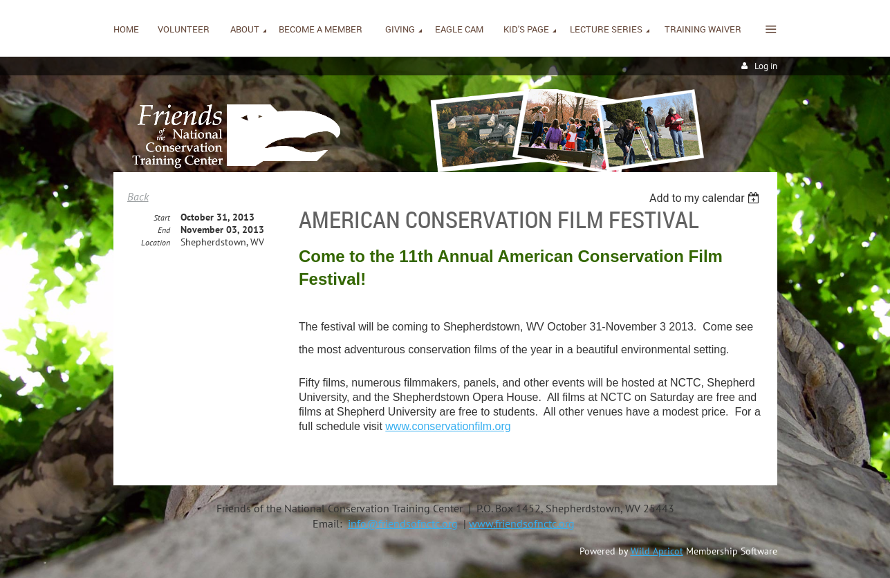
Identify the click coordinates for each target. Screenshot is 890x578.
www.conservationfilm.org (447, 426)
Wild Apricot (657, 551)
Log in (765, 66)
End (164, 230)
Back (138, 196)
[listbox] (706, 198)
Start (162, 217)
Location (155, 242)
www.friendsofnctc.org (522, 523)
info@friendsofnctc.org (403, 523)
